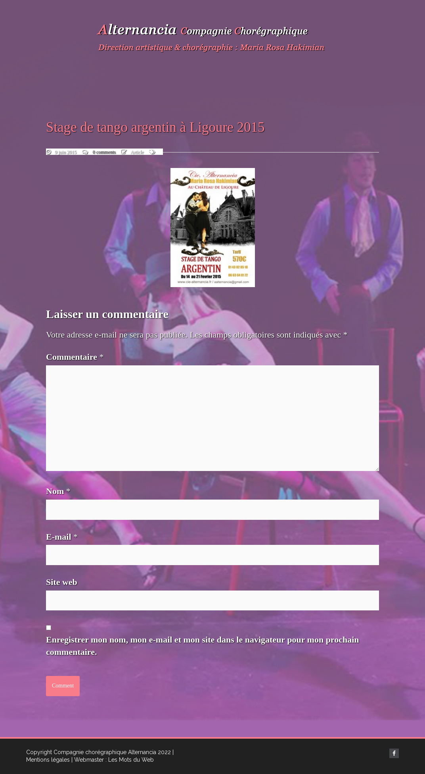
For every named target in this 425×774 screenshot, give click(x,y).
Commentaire (75, 357)
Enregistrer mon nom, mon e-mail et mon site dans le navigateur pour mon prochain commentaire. (202, 646)
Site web (61, 582)
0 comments (104, 152)
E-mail (62, 537)
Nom (58, 491)
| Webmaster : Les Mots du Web (112, 760)
